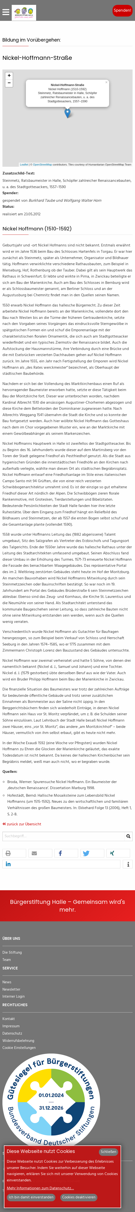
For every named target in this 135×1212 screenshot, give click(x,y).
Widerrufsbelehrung (18, 1041)
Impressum (11, 1026)
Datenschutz (12, 1034)
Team (6, 960)
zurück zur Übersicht (21, 824)
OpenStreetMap (42, 164)
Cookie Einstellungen (19, 1048)
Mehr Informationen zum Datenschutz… (40, 1188)
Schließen (108, 1152)
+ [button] (9, 76)
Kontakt (8, 1019)
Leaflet (24, 164)
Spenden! (122, 10)
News (6, 982)
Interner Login (13, 997)
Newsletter (11, 990)
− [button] (9, 83)
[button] (14, 853)
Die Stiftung (12, 953)
